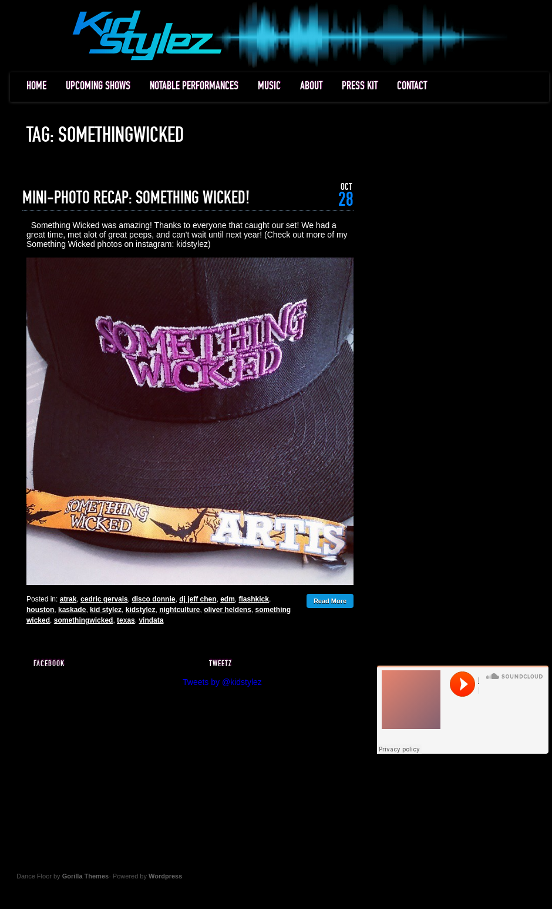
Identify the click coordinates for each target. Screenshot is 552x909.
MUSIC (269, 86)
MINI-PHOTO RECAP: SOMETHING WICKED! (136, 198)
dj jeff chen (197, 599)
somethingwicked (83, 620)
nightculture (179, 610)
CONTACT (412, 86)
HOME (36, 86)
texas (126, 620)
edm (227, 599)
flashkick (254, 599)
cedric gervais (104, 599)
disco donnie (153, 599)
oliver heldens (227, 610)
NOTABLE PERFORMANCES (194, 86)
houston (40, 610)
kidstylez (141, 610)
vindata (151, 620)
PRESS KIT (360, 86)
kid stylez (106, 610)
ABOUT (311, 86)
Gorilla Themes (85, 876)
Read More (330, 600)
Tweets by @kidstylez (222, 682)
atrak (68, 599)
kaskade (72, 610)
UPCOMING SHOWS (98, 86)
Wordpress (165, 876)
